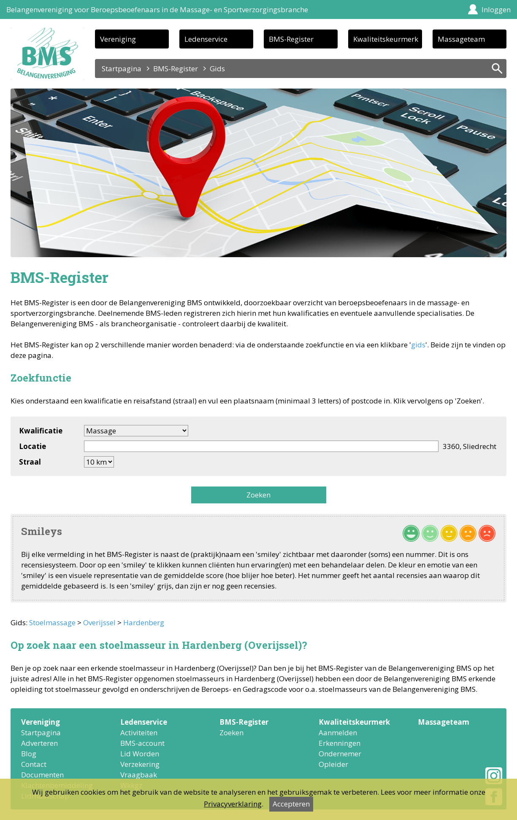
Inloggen (496, 9)
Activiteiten (138, 732)
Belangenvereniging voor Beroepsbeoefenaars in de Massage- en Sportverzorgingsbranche (157, 9)
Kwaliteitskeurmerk (385, 39)
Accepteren (291, 804)
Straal (30, 462)
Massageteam (461, 39)
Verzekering (140, 764)
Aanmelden (338, 732)
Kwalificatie (40, 431)
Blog (28, 753)
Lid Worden (139, 753)
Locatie (32, 446)
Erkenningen (339, 743)
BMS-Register (291, 39)
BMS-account (142, 743)
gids (418, 345)
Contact (33, 764)
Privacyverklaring (233, 804)
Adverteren (39, 743)
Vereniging (118, 39)
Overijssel (99, 622)
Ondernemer (340, 753)
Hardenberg (143, 622)
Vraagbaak (138, 775)
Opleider (333, 764)
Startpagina (121, 68)
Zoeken (258, 495)
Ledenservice (205, 39)
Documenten (42, 775)
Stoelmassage (52, 622)
